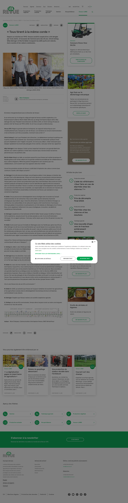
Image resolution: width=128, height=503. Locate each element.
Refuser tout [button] (67, 258)
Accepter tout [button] (85, 258)
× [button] (94, 241)
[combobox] (92, 242)
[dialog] (64, 251)
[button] (64, 253)
